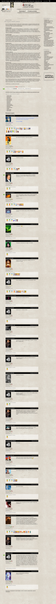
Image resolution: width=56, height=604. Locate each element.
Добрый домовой (9, 98)
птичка (31, 92)
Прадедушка (8, 97)
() (11, 146)
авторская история (36, 92)
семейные (17, 92)
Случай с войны (9, 95)
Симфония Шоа (46, 65)
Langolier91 (15, 88)
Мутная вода (46, 69)
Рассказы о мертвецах (47, 67)
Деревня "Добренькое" (47, 68)
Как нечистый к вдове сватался (49, 64)
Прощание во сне (9, 104)
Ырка (45, 60)
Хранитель (45, 62)
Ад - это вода (46, 66)
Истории (13, 92)
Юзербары (7, 1)
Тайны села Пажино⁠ (47, 38)
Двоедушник (46, 61)
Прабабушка (8, 103)
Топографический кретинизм (48, 26)
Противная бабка (46, 63)
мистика (20, 92)
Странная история (9, 107)
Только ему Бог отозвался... (48, 37)
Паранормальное (46, 29)
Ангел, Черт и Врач (47, 58)
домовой (28, 92)
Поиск (41, 1)
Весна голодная (46, 35)
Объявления (46, 39)
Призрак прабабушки (10, 105)
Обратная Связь (32, 1)
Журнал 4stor (4, 1)
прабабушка (24, 92)
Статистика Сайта (24, 1)
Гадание (8, 108)
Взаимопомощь (9, 96)
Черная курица (46, 59)
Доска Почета (12, 1)
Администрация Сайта (17, 1)
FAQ (28, 1)
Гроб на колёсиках (47, 32)
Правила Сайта (37, 1)
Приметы (45, 24)
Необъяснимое (9, 109)
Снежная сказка (46, 36)
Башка (45, 25)
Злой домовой (9, 110)
